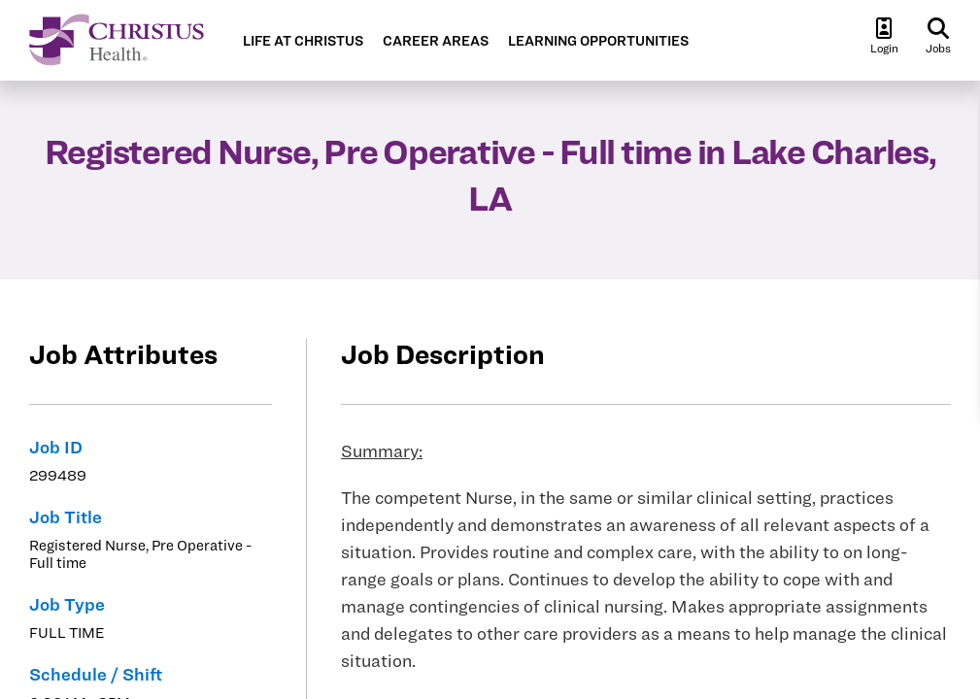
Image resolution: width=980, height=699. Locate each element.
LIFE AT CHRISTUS (303, 41)
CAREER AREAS (436, 41)
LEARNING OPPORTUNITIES (598, 41)
